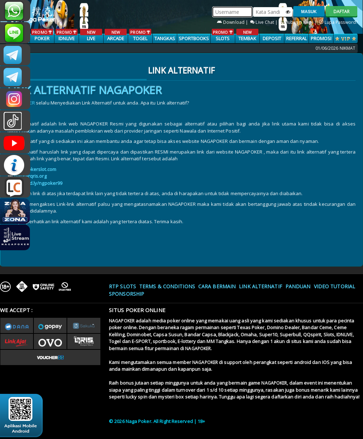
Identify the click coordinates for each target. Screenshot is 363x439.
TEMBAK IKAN (247, 39)
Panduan (298, 286)
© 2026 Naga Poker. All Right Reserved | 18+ (157, 421)
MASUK (309, 11)
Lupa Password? (338, 22)
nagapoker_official (15, 32)
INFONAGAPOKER (15, 165)
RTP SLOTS (122, 286)
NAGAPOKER (122, 321)
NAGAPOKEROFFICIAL (15, 143)
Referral (296, 38)
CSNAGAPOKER (15, 54)
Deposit (272, 38)
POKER (42, 35)
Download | (233, 22)
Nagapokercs (15, 76)
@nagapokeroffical (15, 121)
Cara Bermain (217, 286)
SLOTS (222, 35)
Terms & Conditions (167, 286)
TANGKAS (164, 38)
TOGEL (140, 35)
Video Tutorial (334, 286)
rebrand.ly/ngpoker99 (38, 183)
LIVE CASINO (91, 39)
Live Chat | (264, 22)
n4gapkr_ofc (15, 98)
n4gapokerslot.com (35, 169)
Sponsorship (126, 293)
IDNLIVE (66, 35)
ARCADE (115, 35)
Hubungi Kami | (299, 22)
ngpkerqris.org (30, 176)
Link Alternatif (260, 286)
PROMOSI (321, 38)
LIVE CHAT (15, 187)
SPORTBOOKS (194, 38)
